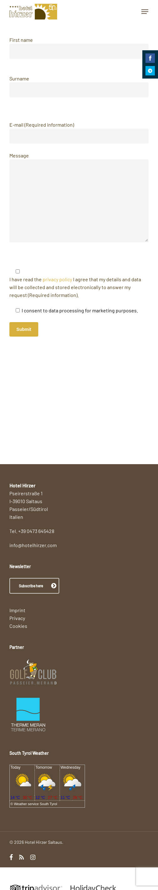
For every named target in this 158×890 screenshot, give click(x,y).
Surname (78, 86)
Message (78, 198)
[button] (144, 11)
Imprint (17, 610)
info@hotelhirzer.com (33, 545)
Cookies (18, 626)
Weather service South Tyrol (35, 804)
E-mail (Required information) (78, 133)
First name (78, 48)
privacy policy (57, 279)
